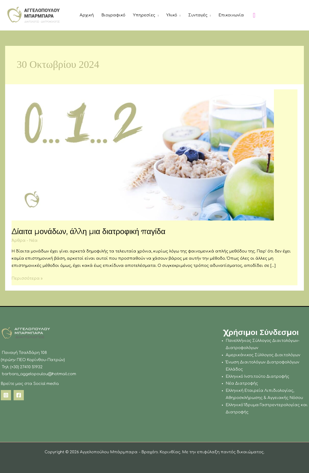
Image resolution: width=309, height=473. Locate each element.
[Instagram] (6, 395)
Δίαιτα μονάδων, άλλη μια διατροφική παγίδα (89, 231)
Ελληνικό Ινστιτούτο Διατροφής (257, 376)
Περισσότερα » (27, 278)
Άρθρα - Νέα (25, 240)
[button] (157, 15)
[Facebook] (19, 395)
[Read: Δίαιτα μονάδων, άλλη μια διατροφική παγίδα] (143, 155)
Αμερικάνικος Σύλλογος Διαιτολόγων (263, 355)
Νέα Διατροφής (242, 383)
